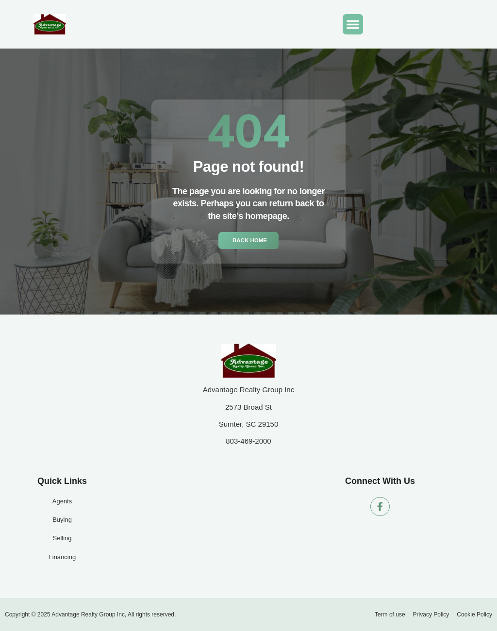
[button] (353, 24)
